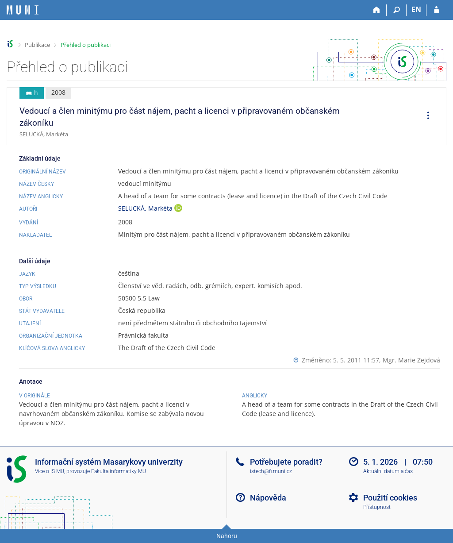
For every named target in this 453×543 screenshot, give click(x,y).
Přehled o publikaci (86, 45)
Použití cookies (390, 497)
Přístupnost (377, 507)
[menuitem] (425, 116)
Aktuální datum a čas (388, 471)
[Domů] (377, 10)
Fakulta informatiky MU (118, 471)
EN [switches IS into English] (416, 9)
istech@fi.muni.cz (271, 471)
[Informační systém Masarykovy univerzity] (22, 10)
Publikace (37, 45)
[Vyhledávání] (397, 10)
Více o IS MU (49, 471)
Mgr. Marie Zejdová (411, 360)
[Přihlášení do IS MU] (436, 10)
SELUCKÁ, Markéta (146, 208)
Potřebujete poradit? (286, 461)
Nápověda (268, 497)
